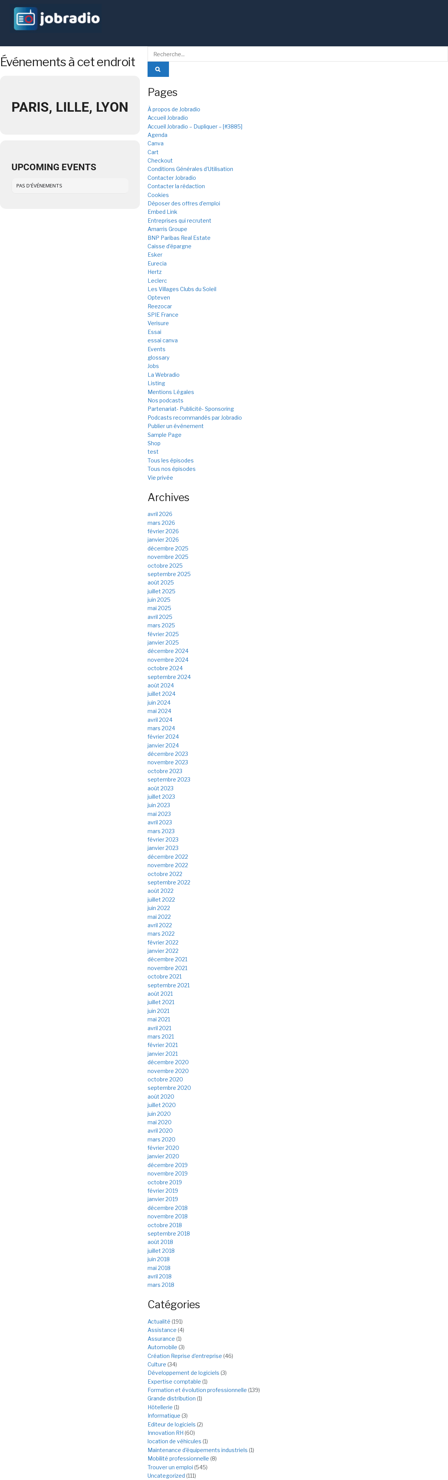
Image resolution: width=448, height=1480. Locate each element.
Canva (156, 143)
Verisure (158, 323)
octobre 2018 (165, 1225)
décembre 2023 (168, 754)
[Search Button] (158, 69)
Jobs (153, 366)
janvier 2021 (163, 1053)
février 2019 (163, 1190)
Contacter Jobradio (172, 177)
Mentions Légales (171, 392)
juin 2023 (159, 805)
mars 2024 (161, 728)
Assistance (162, 1330)
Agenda (157, 135)
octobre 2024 (165, 668)
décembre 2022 (168, 856)
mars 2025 (161, 625)
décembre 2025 (168, 548)
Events (157, 349)
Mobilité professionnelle (178, 1458)
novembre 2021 (167, 968)
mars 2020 (161, 1139)
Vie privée (160, 477)
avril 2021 (159, 1028)
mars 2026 (161, 522)
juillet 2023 (161, 796)
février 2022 (163, 942)
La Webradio (164, 374)
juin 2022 (159, 908)
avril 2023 (160, 822)
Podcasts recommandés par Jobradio (195, 417)
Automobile (162, 1347)
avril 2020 (160, 1130)
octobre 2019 (165, 1182)
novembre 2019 (168, 1173)
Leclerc (157, 280)
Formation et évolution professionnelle (197, 1390)
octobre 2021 (165, 976)
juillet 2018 (161, 1250)
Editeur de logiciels (172, 1424)
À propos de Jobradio (174, 109)
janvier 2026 (163, 539)
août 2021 (160, 993)
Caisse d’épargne (170, 246)
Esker (155, 254)
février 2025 (163, 634)
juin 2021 (158, 1011)
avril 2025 (160, 617)
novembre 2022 (168, 865)
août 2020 (161, 1096)
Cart (153, 152)
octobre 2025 (165, 565)
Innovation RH (165, 1433)
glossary (158, 357)
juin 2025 (159, 599)
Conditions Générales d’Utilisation (190, 169)
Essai (154, 332)
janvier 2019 (163, 1199)
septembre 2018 (169, 1233)
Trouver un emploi (170, 1467)
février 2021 (163, 1045)
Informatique (164, 1415)
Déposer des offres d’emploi (184, 203)
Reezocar (160, 306)
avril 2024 (160, 719)
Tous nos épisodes (172, 469)
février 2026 (163, 531)
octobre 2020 (165, 1079)
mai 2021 (159, 1019)
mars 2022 (161, 933)
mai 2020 (160, 1122)
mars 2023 (161, 831)
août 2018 (160, 1242)
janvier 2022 (163, 951)
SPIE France (163, 314)
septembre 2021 (169, 985)
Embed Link (162, 211)
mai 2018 (159, 1268)
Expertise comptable (174, 1381)
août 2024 (161, 685)
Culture (157, 1364)
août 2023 (161, 788)
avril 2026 (160, 514)
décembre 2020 (168, 1062)
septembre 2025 (169, 574)
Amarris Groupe (167, 229)
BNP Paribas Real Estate (179, 237)
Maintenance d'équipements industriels (198, 1450)
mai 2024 (159, 711)
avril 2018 (160, 1276)
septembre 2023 (169, 779)
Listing (156, 383)
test (153, 451)
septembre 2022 (169, 882)
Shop (154, 443)
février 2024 (163, 736)
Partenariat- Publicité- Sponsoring (191, 408)
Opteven (159, 297)
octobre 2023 (165, 771)
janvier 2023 (163, 848)
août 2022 (161, 890)
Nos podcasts (165, 400)
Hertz (155, 272)
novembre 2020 (168, 1071)
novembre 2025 (168, 557)
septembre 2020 (169, 1087)
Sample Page (165, 434)
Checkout (160, 160)
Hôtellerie (160, 1407)
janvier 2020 (163, 1156)
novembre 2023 (168, 762)
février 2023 (163, 839)
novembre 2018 (168, 1216)
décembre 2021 (167, 959)
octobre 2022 (165, 874)
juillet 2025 (161, 591)
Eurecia (157, 263)
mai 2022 (159, 916)
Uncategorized (166, 1475)
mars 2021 (161, 1036)
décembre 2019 (168, 1165)
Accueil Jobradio (168, 117)
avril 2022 (160, 925)
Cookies (158, 195)
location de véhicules (174, 1441)
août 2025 (161, 582)
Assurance (161, 1338)
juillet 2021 (161, 1002)
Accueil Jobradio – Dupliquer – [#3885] (195, 126)
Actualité (159, 1321)
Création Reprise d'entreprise (185, 1356)
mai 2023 (159, 814)
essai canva (163, 340)
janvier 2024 (163, 745)
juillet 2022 (161, 899)
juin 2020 (159, 1113)
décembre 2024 (168, 651)
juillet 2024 (161, 693)
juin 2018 (159, 1259)
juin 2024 (159, 702)
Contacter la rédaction (176, 186)
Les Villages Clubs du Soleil (182, 289)
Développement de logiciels (183, 1372)
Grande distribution (172, 1398)
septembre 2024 (169, 677)
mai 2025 (159, 608)
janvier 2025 (163, 642)
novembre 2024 (168, 659)
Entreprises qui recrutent (179, 220)
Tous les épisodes (171, 460)
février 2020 (163, 1148)
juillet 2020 (162, 1105)
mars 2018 (161, 1284)
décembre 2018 (168, 1208)
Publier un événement (176, 426)
